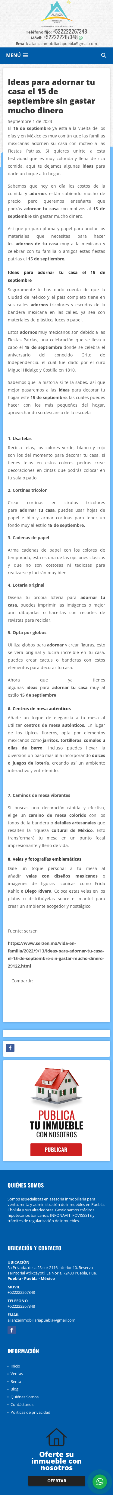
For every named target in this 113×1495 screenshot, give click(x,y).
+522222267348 (70, 31)
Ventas (17, 1373)
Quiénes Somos (25, 1397)
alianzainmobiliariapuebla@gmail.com (41, 1320)
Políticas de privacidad (30, 1412)
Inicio (15, 1366)
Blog (14, 1389)
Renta (16, 1381)
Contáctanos (22, 1404)
